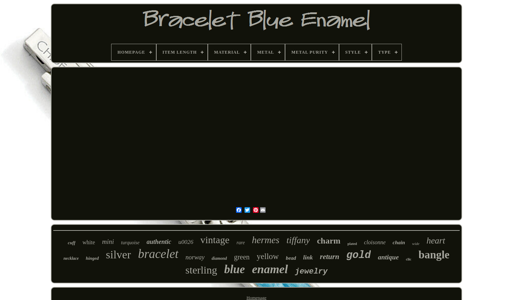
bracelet (158, 254)
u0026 (185, 242)
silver (118, 254)
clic (408, 259)
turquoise (130, 242)
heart (436, 240)
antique (388, 257)
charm (328, 240)
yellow (268, 256)
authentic (158, 241)
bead (291, 258)
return (329, 256)
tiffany (298, 240)
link (308, 257)
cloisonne (375, 242)
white (89, 242)
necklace (71, 258)
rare (240, 242)
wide (415, 243)
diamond (219, 258)
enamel (270, 269)
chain (399, 242)
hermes (265, 240)
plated (352, 244)
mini (108, 241)
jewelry (311, 271)
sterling (201, 270)
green (241, 257)
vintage (214, 239)
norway (195, 257)
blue (234, 269)
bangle (433, 254)
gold (358, 255)
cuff (71, 242)
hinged (92, 258)
